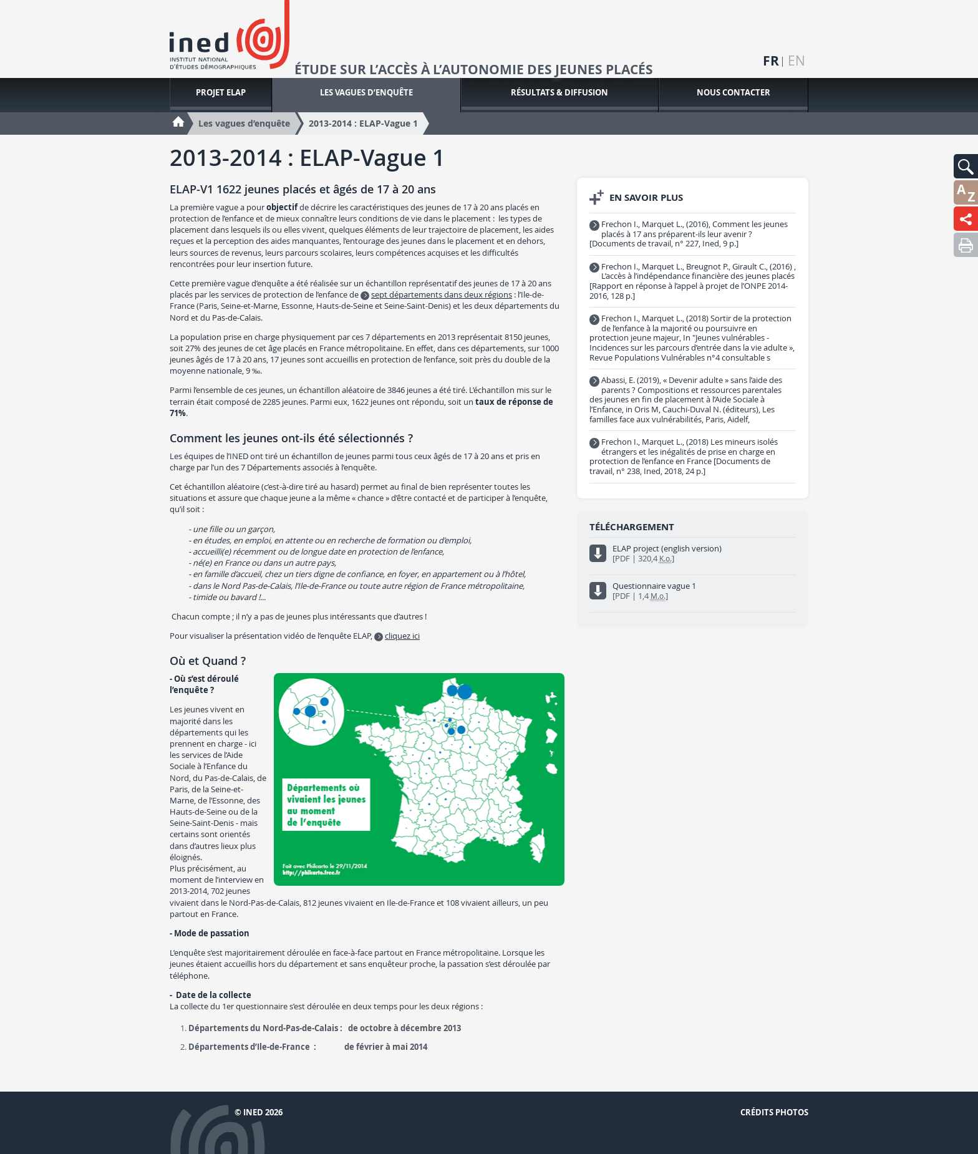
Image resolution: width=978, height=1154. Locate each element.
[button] (966, 166)
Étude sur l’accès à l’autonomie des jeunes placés (473, 70)
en (796, 61)
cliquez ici (402, 635)
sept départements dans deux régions (441, 294)
